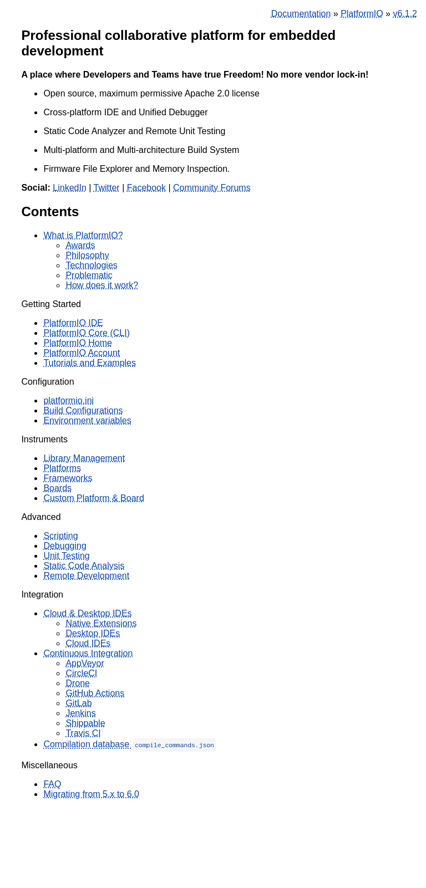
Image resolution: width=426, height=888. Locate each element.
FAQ (52, 784)
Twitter (107, 187)
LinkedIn (70, 187)
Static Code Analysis (83, 565)
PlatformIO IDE (73, 323)
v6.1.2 (405, 13)
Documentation (301, 13)
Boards (57, 488)
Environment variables (87, 420)
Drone (77, 683)
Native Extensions (100, 623)
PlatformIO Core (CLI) (86, 333)
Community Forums (212, 187)
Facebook (146, 187)
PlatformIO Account (81, 353)
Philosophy (87, 255)
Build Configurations (83, 410)
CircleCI (81, 673)
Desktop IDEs (92, 633)
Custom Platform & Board (93, 498)
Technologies (91, 265)
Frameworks (67, 478)
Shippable (85, 723)
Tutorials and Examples (89, 363)
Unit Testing (66, 555)
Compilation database (129, 744)
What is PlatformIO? (83, 235)
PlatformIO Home (77, 343)
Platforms (62, 468)
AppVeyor (84, 663)
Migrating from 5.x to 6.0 (91, 794)
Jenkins (80, 713)
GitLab (78, 703)
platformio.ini (68, 400)
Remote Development (86, 575)
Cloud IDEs (87, 643)
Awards (80, 245)
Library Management (84, 458)
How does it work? (101, 285)
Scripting (60, 535)
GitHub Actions (94, 693)
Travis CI (82, 733)
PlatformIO (362, 13)
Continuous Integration (88, 653)
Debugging (64, 545)
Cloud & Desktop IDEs (87, 613)
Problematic (88, 275)
